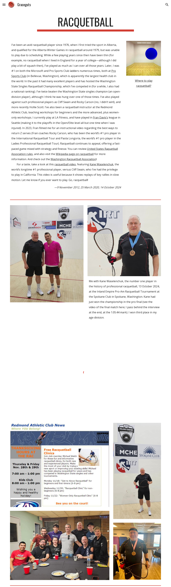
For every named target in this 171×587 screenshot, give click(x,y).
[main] (85, 23)
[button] (4, 4)
